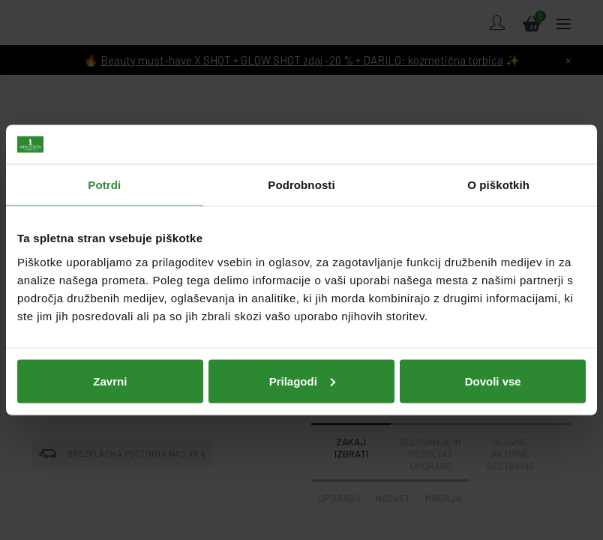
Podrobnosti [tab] (301, 184)
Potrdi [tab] (104, 184)
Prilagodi (302, 380)
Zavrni (110, 380)
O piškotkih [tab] (498, 184)
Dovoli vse (493, 380)
